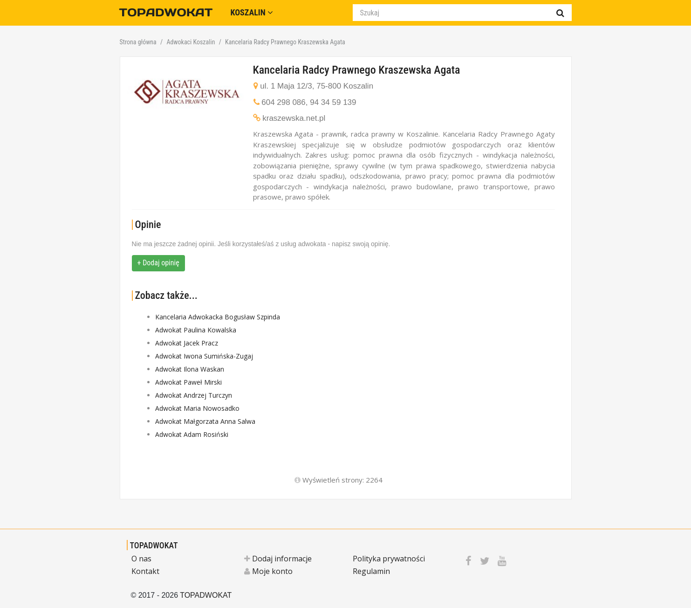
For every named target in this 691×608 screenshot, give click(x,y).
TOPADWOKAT (154, 545)
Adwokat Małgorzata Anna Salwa (205, 421)
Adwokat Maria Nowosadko (197, 408)
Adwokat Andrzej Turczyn (193, 395)
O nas (141, 558)
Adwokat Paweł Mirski (188, 382)
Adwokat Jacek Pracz (186, 343)
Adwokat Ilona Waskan (189, 369)
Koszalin (252, 12)
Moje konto (268, 571)
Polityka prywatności (389, 558)
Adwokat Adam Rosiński (191, 434)
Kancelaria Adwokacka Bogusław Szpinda (217, 316)
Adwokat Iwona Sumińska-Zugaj (204, 356)
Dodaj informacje (278, 558)
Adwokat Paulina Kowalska (195, 329)
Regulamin (371, 571)
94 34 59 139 (333, 102)
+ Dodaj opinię (158, 262)
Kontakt (145, 571)
